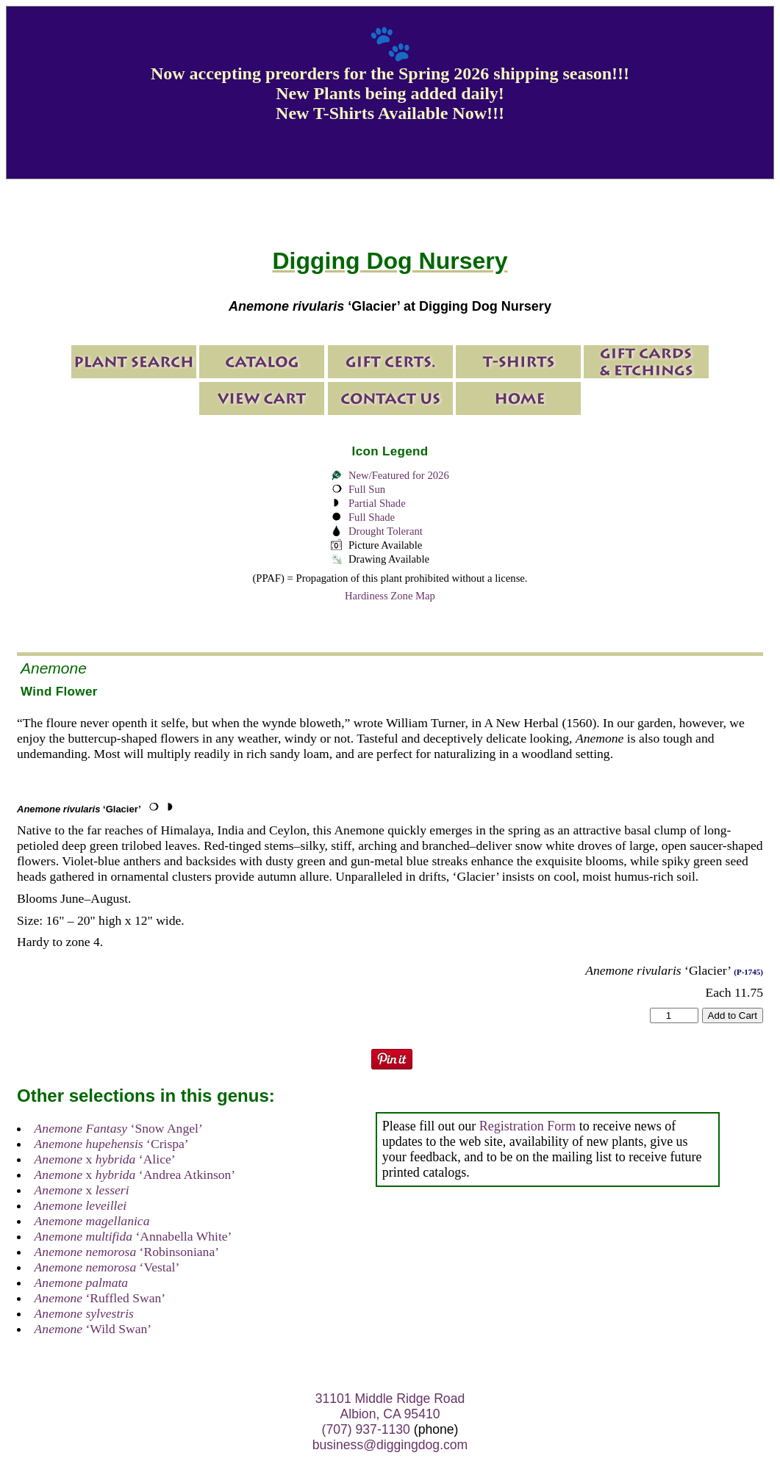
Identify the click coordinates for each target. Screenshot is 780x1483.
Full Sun (366, 489)
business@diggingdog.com (390, 1444)
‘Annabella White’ (133, 1236)
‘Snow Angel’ (119, 1128)
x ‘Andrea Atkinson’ (135, 1174)
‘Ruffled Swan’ (100, 1298)
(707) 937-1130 (366, 1429)
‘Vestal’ (107, 1267)
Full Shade (371, 517)
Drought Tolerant (385, 531)
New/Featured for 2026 (398, 475)
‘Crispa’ (112, 1143)
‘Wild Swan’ (93, 1328)
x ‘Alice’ (105, 1159)
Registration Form (527, 1126)
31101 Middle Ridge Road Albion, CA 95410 (390, 1406)
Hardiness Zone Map (390, 596)
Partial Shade (377, 503)
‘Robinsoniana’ (127, 1251)
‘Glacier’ (79, 809)
